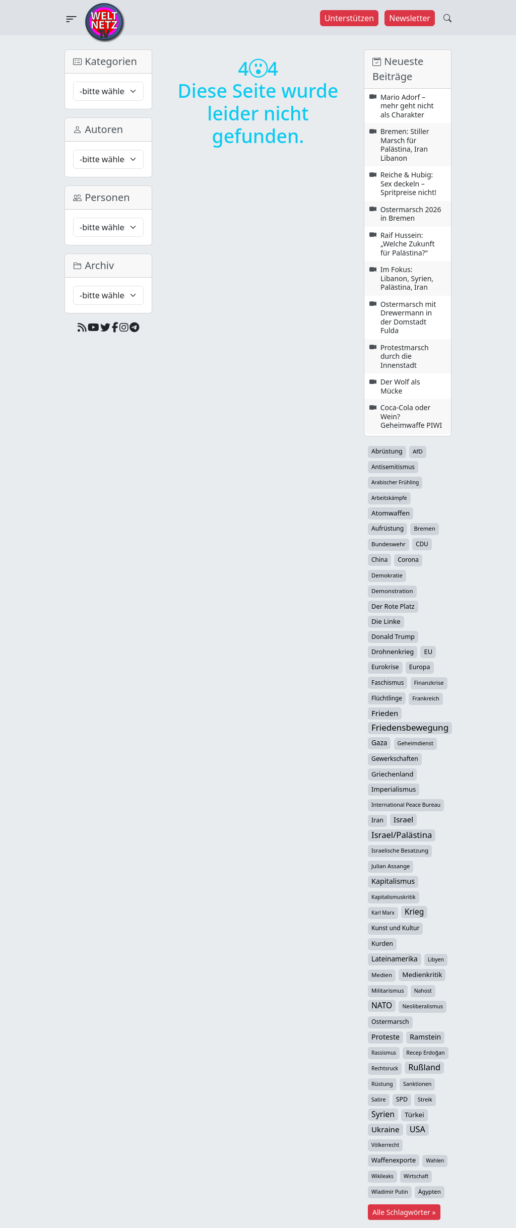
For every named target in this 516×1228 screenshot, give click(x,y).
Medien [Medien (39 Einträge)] (381, 975)
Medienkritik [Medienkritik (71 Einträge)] (422, 974)
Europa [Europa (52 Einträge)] (419, 667)
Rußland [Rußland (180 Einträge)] (424, 1067)
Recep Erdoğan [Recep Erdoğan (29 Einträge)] (425, 1052)
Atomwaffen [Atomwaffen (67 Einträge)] (390, 513)
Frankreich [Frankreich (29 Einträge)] (425, 698)
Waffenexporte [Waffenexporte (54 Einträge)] (393, 1160)
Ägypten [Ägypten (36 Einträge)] (429, 1191)
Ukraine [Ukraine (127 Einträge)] (385, 1129)
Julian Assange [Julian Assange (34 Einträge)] (390, 866)
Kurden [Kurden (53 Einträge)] (382, 943)
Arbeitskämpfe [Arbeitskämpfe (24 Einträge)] (389, 497)
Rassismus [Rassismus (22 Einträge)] (383, 1052)
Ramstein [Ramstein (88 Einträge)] (425, 1037)
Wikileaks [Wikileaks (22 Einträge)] (382, 1176)
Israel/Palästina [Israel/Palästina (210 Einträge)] (401, 835)
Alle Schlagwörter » (404, 1212)
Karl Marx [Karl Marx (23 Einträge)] (383, 912)
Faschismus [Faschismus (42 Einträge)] (387, 682)
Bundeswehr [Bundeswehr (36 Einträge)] (388, 544)
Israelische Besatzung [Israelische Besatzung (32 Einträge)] (399, 850)
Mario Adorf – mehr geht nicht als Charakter (407, 105)
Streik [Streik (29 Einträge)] (425, 1099)
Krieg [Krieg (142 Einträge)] (414, 911)
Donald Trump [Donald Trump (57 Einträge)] (393, 636)
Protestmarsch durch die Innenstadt (404, 356)
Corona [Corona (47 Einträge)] (408, 559)
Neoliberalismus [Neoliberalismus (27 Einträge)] (422, 1006)
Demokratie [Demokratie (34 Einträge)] (387, 575)
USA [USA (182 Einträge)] (417, 1129)
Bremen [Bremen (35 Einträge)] (424, 528)
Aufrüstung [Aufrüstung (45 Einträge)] (387, 528)
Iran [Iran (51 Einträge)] (377, 820)
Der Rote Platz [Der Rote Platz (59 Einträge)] (393, 606)
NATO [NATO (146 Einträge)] (381, 1005)
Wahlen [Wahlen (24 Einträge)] (435, 1160)
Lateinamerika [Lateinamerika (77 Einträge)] (394, 958)
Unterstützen (349, 18)
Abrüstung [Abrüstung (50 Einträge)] (387, 451)
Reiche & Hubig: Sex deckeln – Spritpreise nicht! (408, 183)
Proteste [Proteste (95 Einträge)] (385, 1037)
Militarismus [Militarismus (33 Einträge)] (387, 990)
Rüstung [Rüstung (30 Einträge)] (382, 1083)
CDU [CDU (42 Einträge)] (422, 544)
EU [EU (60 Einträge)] (428, 651)
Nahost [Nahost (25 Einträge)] (423, 990)
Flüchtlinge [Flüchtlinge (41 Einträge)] (386, 698)
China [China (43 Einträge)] (379, 559)
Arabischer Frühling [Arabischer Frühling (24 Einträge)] (395, 482)
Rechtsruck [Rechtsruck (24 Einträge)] (384, 1068)
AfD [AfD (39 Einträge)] (418, 451)
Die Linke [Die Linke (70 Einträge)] (386, 621)
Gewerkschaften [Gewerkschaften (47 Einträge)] (394, 758)
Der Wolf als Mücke (400, 386)
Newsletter (409, 18)
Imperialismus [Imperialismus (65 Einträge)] (393, 789)
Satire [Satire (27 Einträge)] (378, 1099)
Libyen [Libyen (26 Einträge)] (436, 959)
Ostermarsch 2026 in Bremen (410, 214)
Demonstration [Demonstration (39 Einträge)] (392, 591)
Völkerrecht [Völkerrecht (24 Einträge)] (385, 1144)
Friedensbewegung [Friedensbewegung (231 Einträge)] (409, 727)
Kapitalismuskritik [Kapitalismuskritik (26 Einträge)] (393, 896)
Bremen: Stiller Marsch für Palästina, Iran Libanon (404, 144)
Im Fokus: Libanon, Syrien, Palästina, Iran (406, 278)
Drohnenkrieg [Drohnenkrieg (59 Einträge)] (392, 651)
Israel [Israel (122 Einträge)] (403, 819)
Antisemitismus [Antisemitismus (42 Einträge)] (393, 467)
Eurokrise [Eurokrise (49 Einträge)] (385, 667)
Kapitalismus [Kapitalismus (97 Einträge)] (393, 881)
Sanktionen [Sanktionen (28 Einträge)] (417, 1083)
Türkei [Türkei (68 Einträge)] (414, 1114)
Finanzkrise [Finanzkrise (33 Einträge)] (429, 682)
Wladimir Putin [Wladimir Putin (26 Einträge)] (389, 1191)
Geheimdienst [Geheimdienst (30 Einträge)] (415, 743)
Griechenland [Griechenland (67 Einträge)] (392, 774)
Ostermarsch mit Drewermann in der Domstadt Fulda (408, 317)
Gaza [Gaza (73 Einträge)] (379, 742)
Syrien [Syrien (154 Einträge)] (383, 1114)
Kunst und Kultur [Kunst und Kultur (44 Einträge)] (395, 928)
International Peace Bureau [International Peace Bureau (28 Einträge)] (405, 804)
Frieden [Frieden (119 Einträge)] (384, 713)
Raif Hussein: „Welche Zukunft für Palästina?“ (407, 243)
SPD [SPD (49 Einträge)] (402, 1099)
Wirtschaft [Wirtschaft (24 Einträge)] (416, 1176)
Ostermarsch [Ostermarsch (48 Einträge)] (390, 1021)
